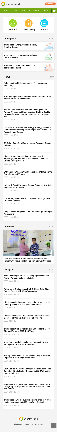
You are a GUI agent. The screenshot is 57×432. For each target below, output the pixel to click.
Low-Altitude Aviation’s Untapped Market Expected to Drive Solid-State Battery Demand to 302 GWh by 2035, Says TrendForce (28, 371)
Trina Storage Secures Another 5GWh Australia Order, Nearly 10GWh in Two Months (27, 97)
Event (46, 11)
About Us (18, 424)
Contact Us (28, 424)
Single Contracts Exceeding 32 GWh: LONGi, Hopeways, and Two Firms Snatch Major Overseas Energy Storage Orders (26, 158)
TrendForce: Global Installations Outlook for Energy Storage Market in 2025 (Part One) (27, 343)
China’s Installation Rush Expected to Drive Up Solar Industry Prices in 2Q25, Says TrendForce (27, 303)
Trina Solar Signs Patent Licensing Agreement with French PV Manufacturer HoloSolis (26, 277)
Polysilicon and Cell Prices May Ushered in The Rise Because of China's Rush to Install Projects (27, 317)
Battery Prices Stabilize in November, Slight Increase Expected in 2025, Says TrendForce (27, 357)
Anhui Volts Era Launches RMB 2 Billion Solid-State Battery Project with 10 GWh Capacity (26, 290)
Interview (36, 11)
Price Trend (26, 11)
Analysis (15, 11)
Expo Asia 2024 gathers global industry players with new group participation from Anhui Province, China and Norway (27, 386)
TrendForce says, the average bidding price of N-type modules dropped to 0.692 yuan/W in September (27, 401)
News (5, 11)
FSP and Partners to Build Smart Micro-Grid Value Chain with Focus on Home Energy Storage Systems (28, 260)
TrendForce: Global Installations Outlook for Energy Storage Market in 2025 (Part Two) (27, 330)
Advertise (39, 424)
